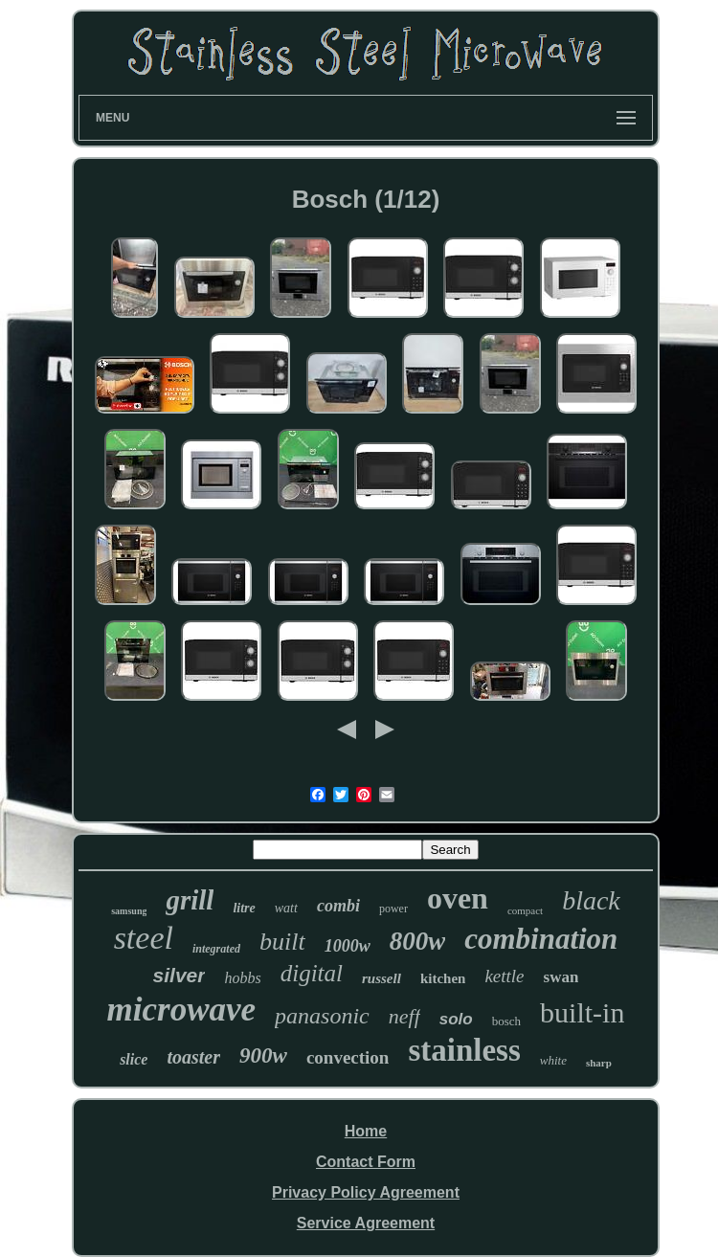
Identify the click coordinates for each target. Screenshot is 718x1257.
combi (338, 905)
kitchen (443, 978)
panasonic (322, 1015)
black (591, 900)
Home (366, 1131)
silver (179, 975)
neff (404, 1016)
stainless (464, 1050)
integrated (216, 948)
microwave (182, 1009)
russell (381, 978)
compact (525, 910)
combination (540, 938)
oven (457, 898)
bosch (506, 1021)
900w (263, 1055)
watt (286, 908)
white (553, 1060)
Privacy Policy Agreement (366, 1192)
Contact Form (365, 1162)
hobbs (242, 978)
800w (418, 941)
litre (244, 908)
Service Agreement (366, 1223)
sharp (599, 1062)
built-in (582, 1012)
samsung (128, 911)
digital (311, 973)
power (393, 908)
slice (133, 1059)
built (282, 941)
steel (143, 937)
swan (561, 977)
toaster (193, 1056)
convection (348, 1057)
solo (456, 1019)
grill (189, 900)
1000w (347, 945)
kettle (504, 976)
